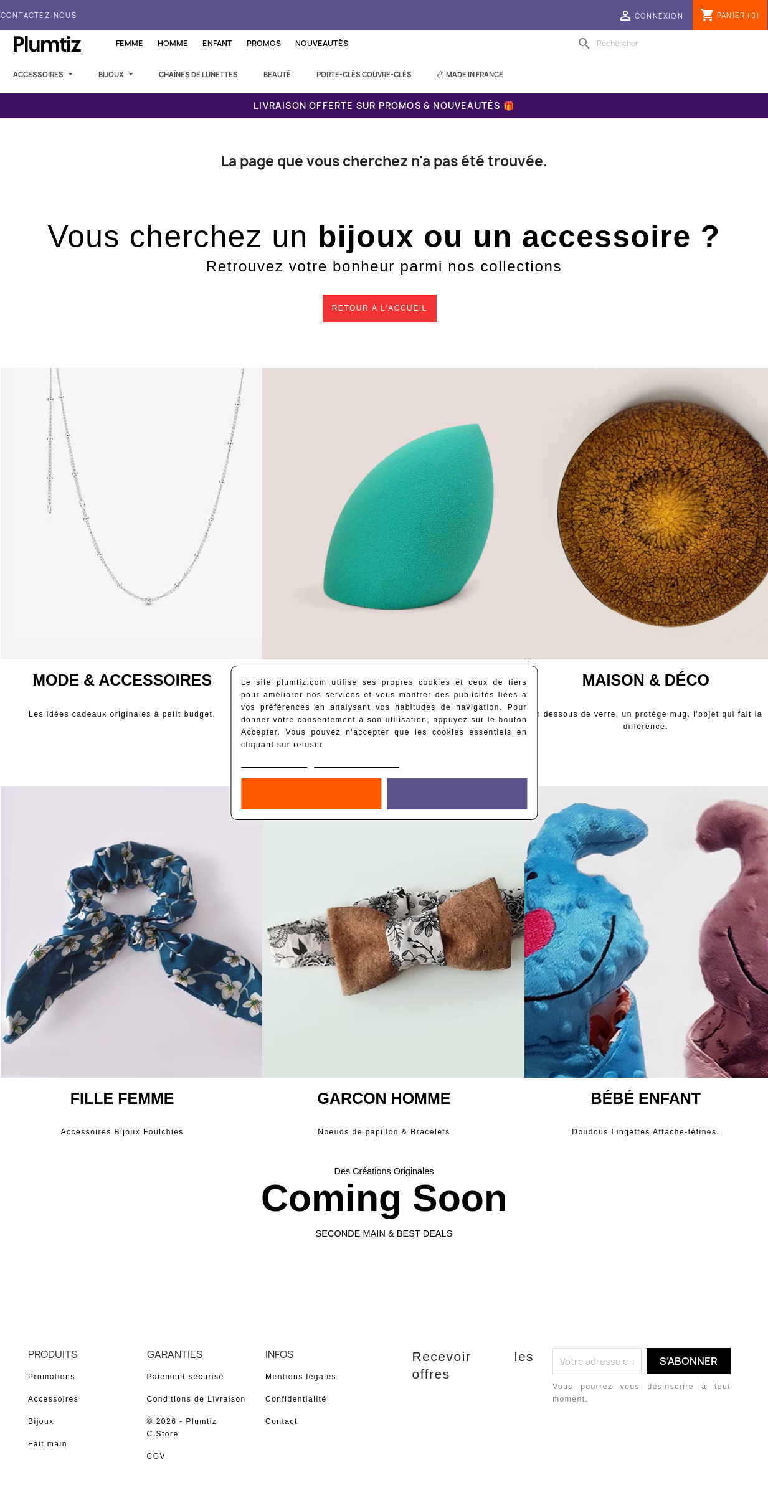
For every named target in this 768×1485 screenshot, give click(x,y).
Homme (173, 43)
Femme (129, 43)
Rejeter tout (311, 794)
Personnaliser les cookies (357, 762)
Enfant (217, 43)
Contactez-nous (39, 15)
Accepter (456, 794)
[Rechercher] (654, 43)
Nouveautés (321, 43)
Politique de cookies (274, 762)
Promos (264, 43)
